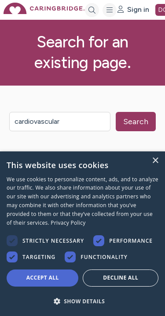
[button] (82, 301)
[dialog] (82, 233)
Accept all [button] (42, 277)
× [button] (155, 161)
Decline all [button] (120, 277)
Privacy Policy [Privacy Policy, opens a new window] (68, 222)
